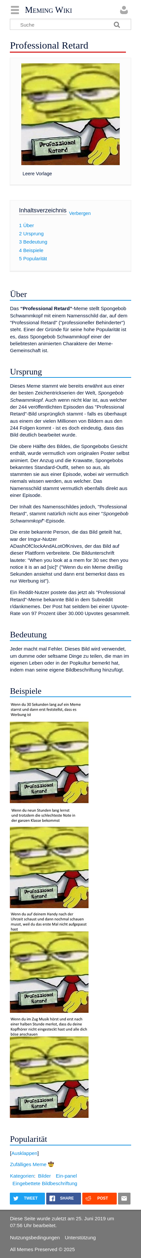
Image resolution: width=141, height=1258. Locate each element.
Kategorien (22, 1176)
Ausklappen (24, 1153)
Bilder (44, 1176)
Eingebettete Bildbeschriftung (44, 1183)
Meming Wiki (48, 10)
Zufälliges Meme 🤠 (32, 1164)
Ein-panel (66, 1176)
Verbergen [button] (80, 213)
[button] (70, 1153)
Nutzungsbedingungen (35, 1237)
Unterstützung (80, 1237)
